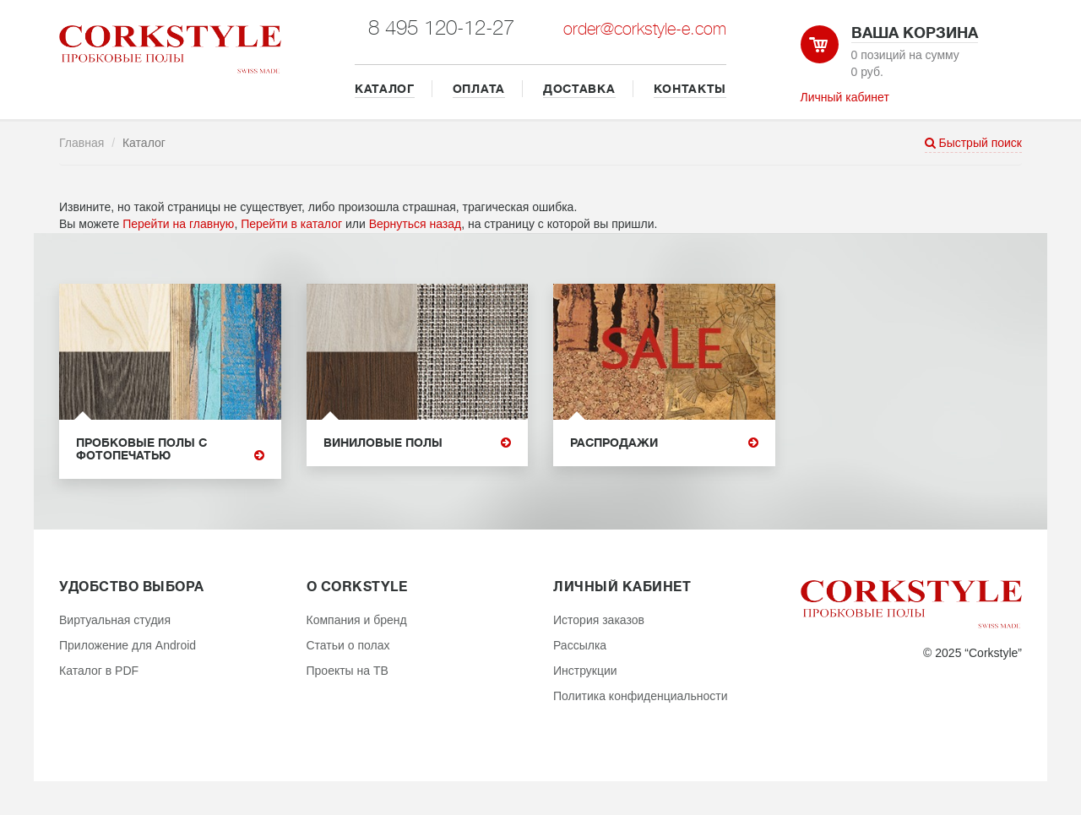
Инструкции (585, 670)
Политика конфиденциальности (640, 696)
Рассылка (579, 645)
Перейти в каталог (291, 224)
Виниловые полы (417, 443)
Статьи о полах (348, 645)
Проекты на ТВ (347, 670)
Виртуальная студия (115, 620)
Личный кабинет (845, 97)
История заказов (598, 620)
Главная (81, 142)
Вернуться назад (415, 224)
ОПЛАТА (479, 88)
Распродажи (664, 443)
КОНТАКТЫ (690, 88)
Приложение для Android (127, 645)
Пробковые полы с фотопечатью (170, 449)
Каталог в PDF (99, 670)
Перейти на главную (178, 224)
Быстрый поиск (973, 142)
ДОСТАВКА (579, 88)
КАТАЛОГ (385, 88)
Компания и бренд (357, 620)
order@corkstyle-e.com (644, 29)
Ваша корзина (914, 32)
